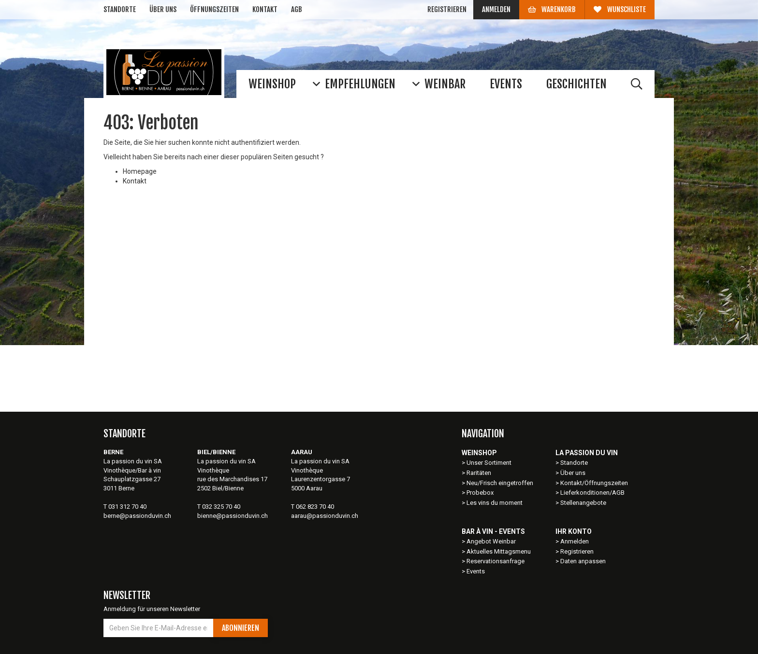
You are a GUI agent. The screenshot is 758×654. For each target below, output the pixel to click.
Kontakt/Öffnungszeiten (594, 483)
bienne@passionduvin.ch (232, 515)
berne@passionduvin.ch (137, 515)
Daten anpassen (583, 561)
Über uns (162, 9)
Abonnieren (240, 628)
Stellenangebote (583, 502)
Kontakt (264, 9)
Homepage (140, 171)
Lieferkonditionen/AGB (592, 492)
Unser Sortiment (489, 462)
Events (475, 571)
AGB (296, 9)
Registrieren (446, 9)
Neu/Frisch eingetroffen (499, 483)
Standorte (119, 9)
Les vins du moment (494, 502)
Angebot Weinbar (491, 541)
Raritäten (478, 472)
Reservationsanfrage (495, 561)
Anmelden (496, 9)
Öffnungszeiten (214, 9)
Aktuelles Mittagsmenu (498, 551)
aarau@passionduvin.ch (324, 515)
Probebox (480, 492)
